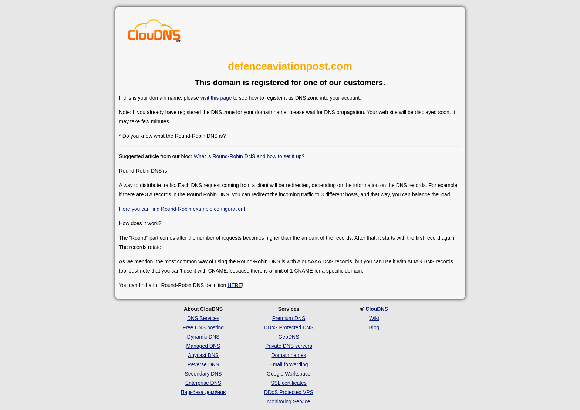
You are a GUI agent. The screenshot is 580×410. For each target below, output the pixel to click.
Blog (374, 327)
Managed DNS (203, 346)
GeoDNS (288, 337)
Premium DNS (288, 318)
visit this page (216, 98)
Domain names (288, 355)
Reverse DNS (203, 364)
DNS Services (203, 318)
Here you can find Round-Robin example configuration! (182, 209)
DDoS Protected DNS (289, 327)
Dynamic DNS (203, 337)
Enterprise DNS (203, 383)
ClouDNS (376, 309)
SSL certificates (289, 383)
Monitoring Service (288, 401)
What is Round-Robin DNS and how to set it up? (249, 156)
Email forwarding (288, 364)
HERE (234, 285)
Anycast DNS (203, 355)
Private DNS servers (288, 346)
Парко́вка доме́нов (203, 392)
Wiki (374, 318)
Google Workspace (289, 374)
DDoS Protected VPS (288, 392)
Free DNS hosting (203, 327)
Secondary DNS (203, 374)
